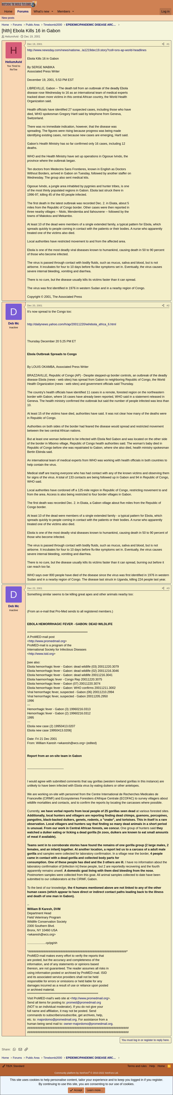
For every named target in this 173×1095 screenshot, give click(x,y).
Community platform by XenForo (86, 1073)
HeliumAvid (11, 36)
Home (8, 11)
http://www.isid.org (41, 653)
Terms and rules (137, 1066)
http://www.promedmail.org (47, 641)
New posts (8, 17)
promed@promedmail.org (83, 1002)
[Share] (163, 44)
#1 (168, 44)
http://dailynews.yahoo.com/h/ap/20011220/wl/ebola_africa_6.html (71, 324)
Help (152, 1066)
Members (63, 11)
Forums (23, 11)
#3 (168, 588)
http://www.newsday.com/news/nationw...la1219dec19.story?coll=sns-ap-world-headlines (86, 50)
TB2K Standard (13, 1066)
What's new (41, 11)
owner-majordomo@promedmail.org (88, 1023)
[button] (52, 11)
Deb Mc (13, 323)
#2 (168, 305)
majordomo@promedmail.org (57, 1019)
